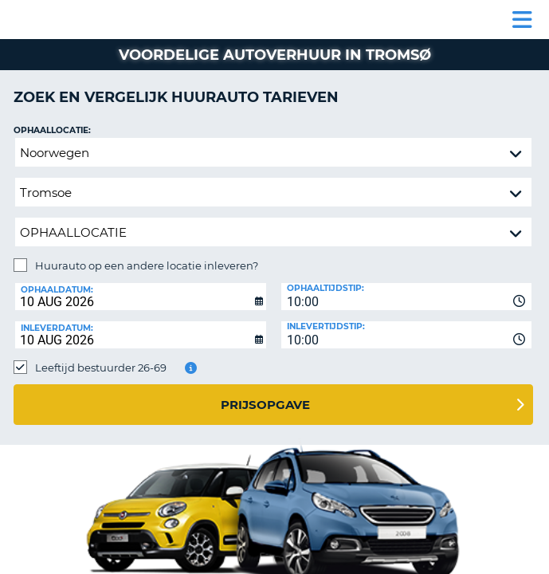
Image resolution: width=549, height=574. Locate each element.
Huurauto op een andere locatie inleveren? (146, 265)
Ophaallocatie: (52, 130)
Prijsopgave (265, 404)
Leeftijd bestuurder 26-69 (101, 367)
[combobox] (406, 296)
